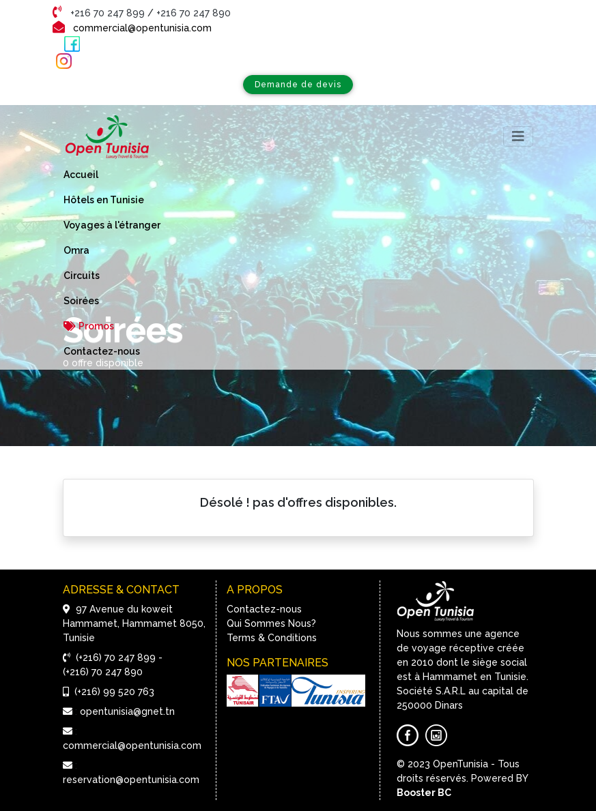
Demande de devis (298, 84)
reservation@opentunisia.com (131, 779)
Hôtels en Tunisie (103, 199)
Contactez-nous (264, 609)
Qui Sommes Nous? (271, 623)
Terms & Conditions (272, 637)
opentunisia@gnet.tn (127, 711)
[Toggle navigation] (518, 136)
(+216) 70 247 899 (116, 657)
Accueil (80, 174)
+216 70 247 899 (108, 13)
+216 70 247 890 (193, 13)
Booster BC (424, 792)
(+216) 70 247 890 (103, 671)
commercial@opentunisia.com (142, 28)
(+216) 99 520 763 (114, 691)
